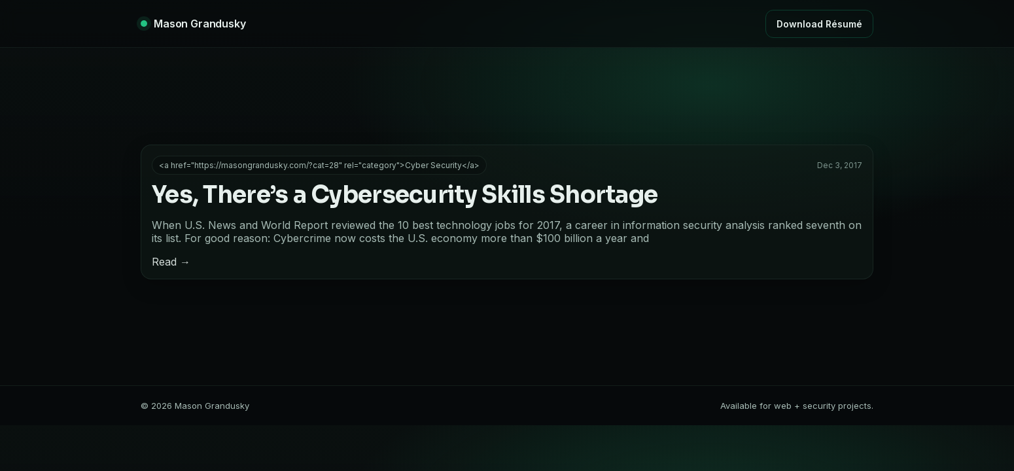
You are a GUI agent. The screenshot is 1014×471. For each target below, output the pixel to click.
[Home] (193, 23)
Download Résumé (819, 23)
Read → (171, 261)
